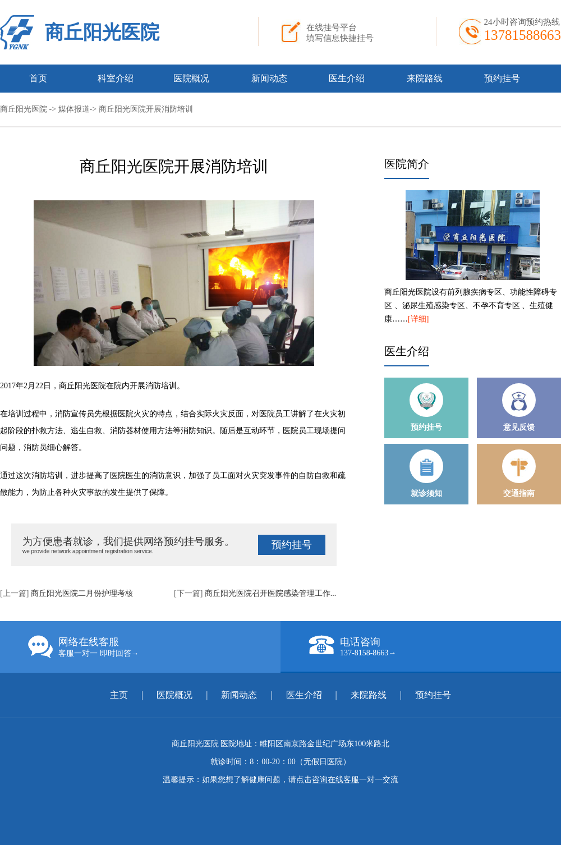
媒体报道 (74, 109)
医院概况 (191, 78)
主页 (119, 695)
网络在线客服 (154, 647)
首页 (38, 78)
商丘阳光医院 (102, 32)
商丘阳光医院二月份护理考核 (82, 593)
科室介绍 (116, 78)
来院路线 (425, 78)
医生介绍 (347, 78)
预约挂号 (502, 78)
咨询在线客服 (335, 779)
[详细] (418, 319)
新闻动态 (269, 78)
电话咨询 (435, 646)
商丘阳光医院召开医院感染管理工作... (271, 593)
